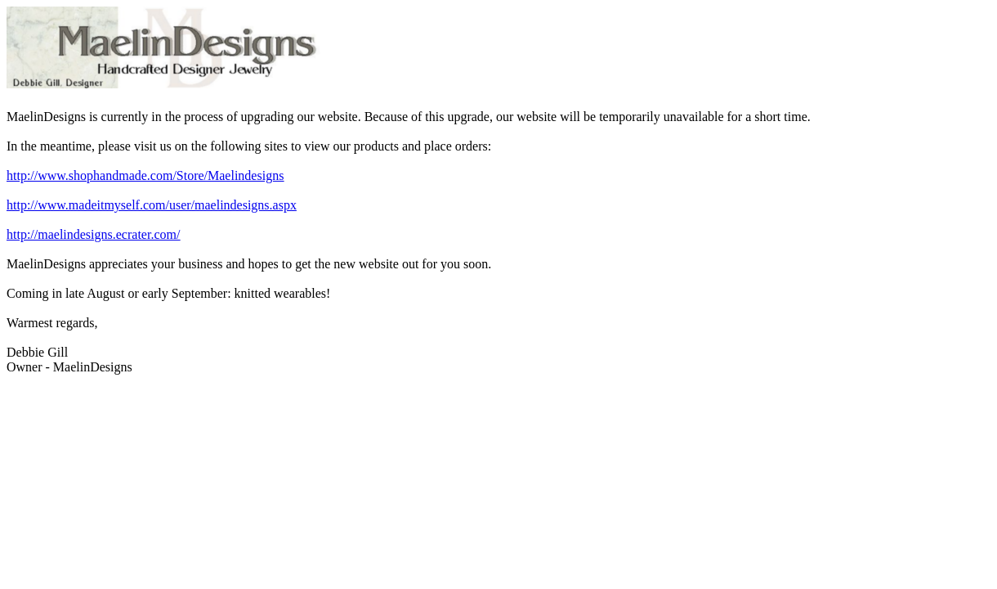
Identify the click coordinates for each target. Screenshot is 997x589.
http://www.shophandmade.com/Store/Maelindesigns (145, 175)
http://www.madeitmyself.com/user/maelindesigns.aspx (152, 205)
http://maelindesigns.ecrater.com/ (93, 234)
